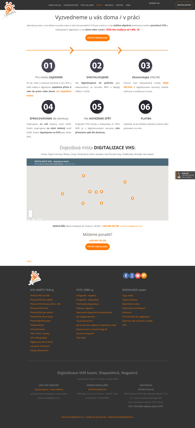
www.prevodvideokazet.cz (121, 416)
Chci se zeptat (186, 177)
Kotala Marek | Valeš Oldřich (49, 389)
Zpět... (30, 261)
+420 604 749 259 (110, 226)
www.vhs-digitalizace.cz (72, 416)
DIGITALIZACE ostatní (134, 290)
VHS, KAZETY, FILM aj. (42, 290)
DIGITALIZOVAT (184, 5)
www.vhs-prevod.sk (96, 416)
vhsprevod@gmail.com (131, 226)
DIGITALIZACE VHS (98, 389)
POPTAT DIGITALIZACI (97, 38)
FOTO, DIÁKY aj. (85, 290)
